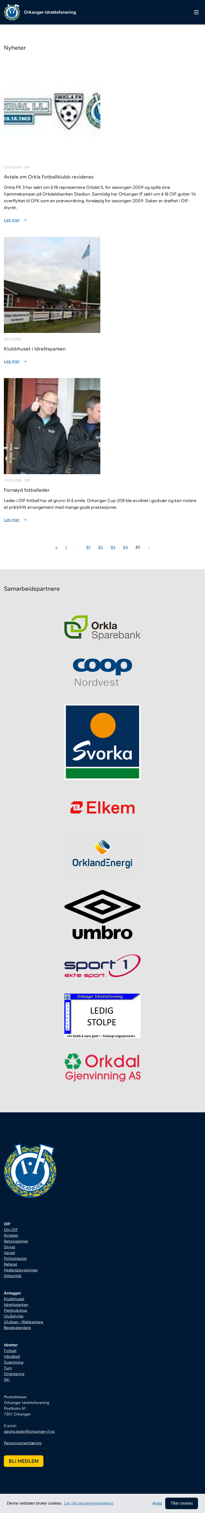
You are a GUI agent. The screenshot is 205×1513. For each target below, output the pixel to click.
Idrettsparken (16, 1304)
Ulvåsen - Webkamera (23, 1321)
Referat (10, 1264)
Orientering (14, 1373)
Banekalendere (17, 1327)
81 (88, 547)
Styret (9, 1246)
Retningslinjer (16, 1241)
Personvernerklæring (22, 1442)
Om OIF (11, 1229)
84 (125, 547)
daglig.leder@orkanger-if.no (29, 1431)
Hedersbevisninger (21, 1270)
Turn (8, 1368)
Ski (7, 1379)
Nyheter (11, 1235)
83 (113, 547)
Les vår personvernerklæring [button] (88, 1503)
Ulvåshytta (13, 1316)
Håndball (12, 1356)
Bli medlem (24, 1461)
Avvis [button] (157, 1503)
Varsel (9, 1252)
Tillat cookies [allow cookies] (182, 1503)
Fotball (10, 1350)
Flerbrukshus (15, 1310)
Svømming (13, 1362)
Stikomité (12, 1275)
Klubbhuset (14, 1298)
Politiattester (15, 1258)
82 (100, 547)
